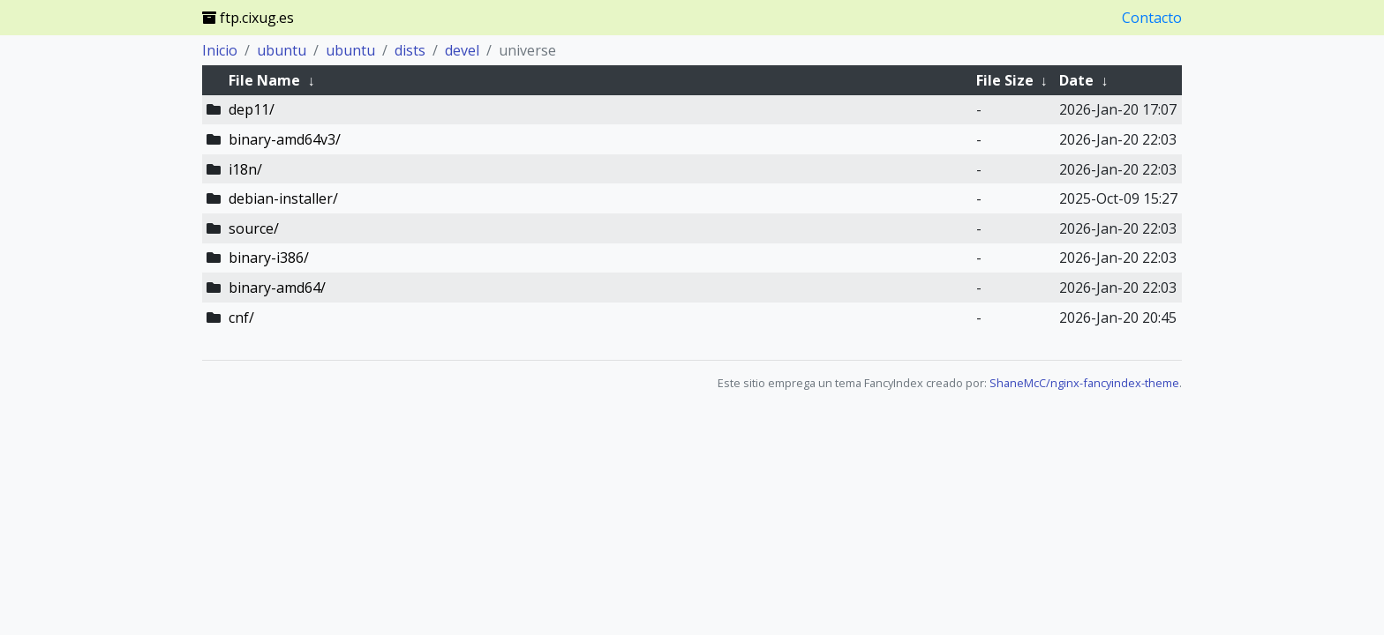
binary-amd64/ (277, 287)
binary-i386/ (269, 257)
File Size (1005, 80)
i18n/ (245, 169)
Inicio (219, 50)
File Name (264, 80)
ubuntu (281, 50)
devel (462, 50)
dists (410, 50)
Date (1076, 80)
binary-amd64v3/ (285, 139)
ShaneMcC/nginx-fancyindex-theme (1084, 383)
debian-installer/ (283, 198)
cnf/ (241, 317)
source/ (254, 228)
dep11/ (252, 109)
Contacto (1152, 17)
